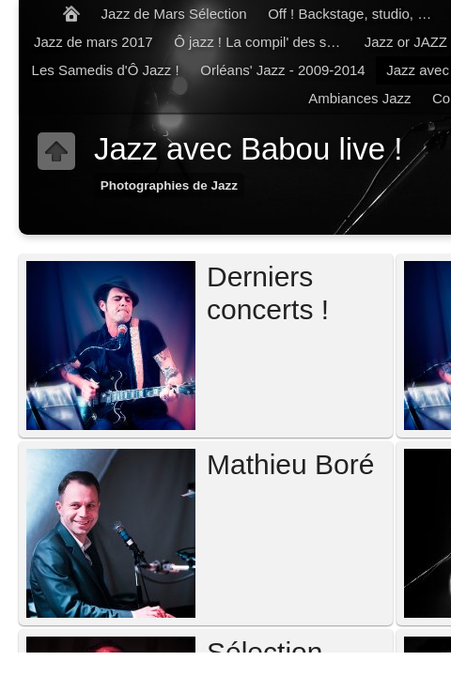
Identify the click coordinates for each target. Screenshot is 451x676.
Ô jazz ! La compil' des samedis (263, 42)
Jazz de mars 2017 (93, 42)
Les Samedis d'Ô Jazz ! (105, 70)
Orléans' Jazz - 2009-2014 (282, 70)
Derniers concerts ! (268, 293)
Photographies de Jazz (169, 185)
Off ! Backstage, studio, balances (357, 14)
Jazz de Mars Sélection (174, 14)
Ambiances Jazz (359, 98)
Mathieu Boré (290, 464)
